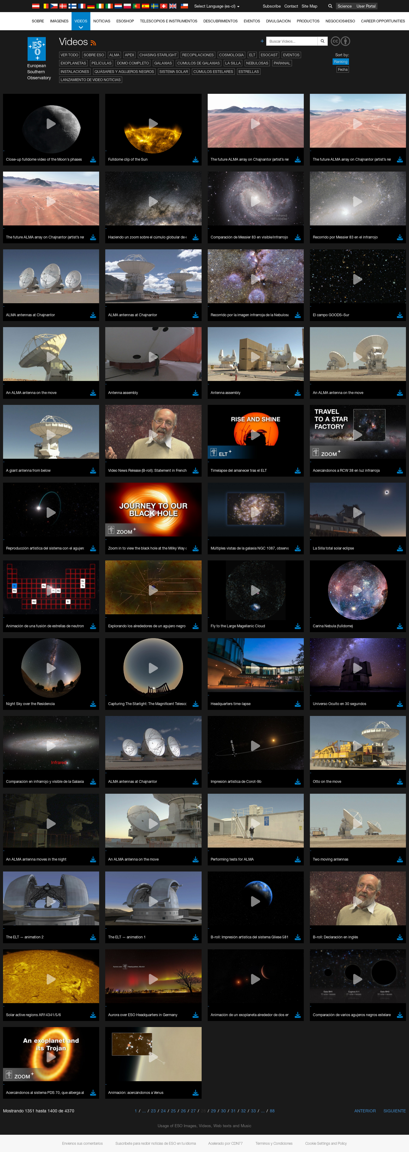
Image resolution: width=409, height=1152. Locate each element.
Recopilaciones (198, 55)
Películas (102, 63)
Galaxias (163, 63)
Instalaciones (75, 71)
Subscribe (272, 6)
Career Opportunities (383, 21)
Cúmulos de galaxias (198, 63)
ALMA (114, 55)
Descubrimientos (220, 21)
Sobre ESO (94, 55)
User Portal (366, 6)
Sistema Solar (173, 71)
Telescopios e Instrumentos (168, 21)
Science (345, 6)
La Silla (233, 63)
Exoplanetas (73, 63)
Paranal (282, 63)
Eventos (252, 21)
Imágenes (59, 21)
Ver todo (69, 55)
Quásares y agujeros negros (124, 71)
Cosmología (231, 55)
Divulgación (278, 21)
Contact (291, 6)
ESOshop (125, 21)
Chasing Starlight (158, 55)
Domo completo (133, 63)
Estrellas (249, 71)
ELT (252, 55)
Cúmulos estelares (213, 71)
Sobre (38, 21)
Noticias (101, 21)
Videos (81, 24)
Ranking (340, 61)
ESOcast (269, 55)
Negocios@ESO (340, 21)
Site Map (309, 6)
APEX (129, 55)
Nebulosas (257, 63)
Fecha (342, 69)
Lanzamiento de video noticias (91, 79)
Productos (308, 21)
